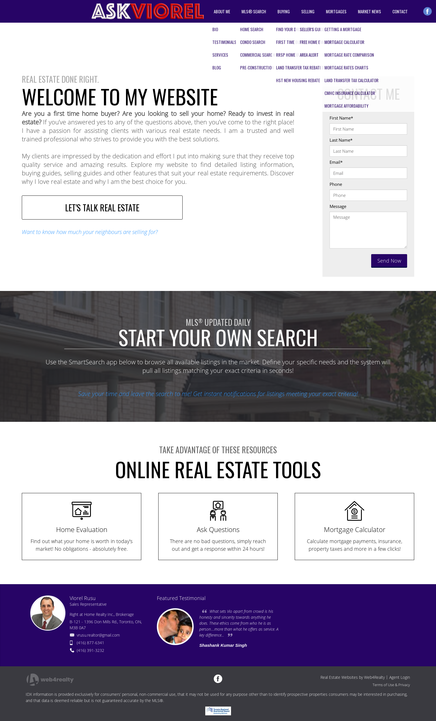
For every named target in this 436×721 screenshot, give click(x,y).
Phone (336, 184)
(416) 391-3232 (90, 650)
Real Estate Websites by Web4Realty (352, 677)
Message (338, 206)
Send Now (389, 260)
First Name (341, 118)
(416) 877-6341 (90, 642)
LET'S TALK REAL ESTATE (102, 207)
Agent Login (399, 677)
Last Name (341, 140)
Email (336, 162)
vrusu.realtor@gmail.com (98, 635)
